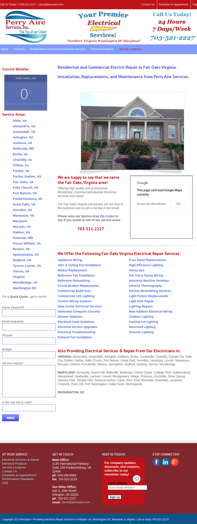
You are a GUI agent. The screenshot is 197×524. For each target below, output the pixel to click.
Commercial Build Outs (74, 291)
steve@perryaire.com (51, 4)
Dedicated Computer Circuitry (79, 311)
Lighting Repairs (141, 306)
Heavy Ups (136, 270)
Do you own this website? (151, 203)
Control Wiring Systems (75, 301)
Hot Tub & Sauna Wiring (146, 275)
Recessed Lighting (142, 327)
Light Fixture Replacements (148, 296)
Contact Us (148, 4)
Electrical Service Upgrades (77, 327)
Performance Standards (18, 479)
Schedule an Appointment (19, 475)
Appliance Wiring (70, 260)
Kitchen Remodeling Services (150, 291)
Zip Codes (107, 216)
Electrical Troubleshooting (76, 332)
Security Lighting (141, 332)
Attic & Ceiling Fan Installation (79, 265)
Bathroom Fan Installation (76, 275)
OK (178, 204)
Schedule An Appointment (173, 4)
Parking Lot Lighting (143, 322)
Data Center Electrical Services (80, 306)
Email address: (118, 483)
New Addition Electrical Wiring (150, 311)
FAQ (5, 483)
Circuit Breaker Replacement (78, 285)
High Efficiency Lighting (146, 265)
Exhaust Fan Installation (75, 337)
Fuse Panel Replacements (147, 260)
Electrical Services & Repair (20, 460)
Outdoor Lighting (141, 316)
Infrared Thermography (145, 285)
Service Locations (14, 467)
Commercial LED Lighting (76, 296)
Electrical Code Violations (76, 322)
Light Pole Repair (141, 301)
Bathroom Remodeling (74, 280)
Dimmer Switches (70, 316)
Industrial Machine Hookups (149, 280)
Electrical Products (14, 463)
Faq (194, 4)
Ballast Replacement (72, 270)
